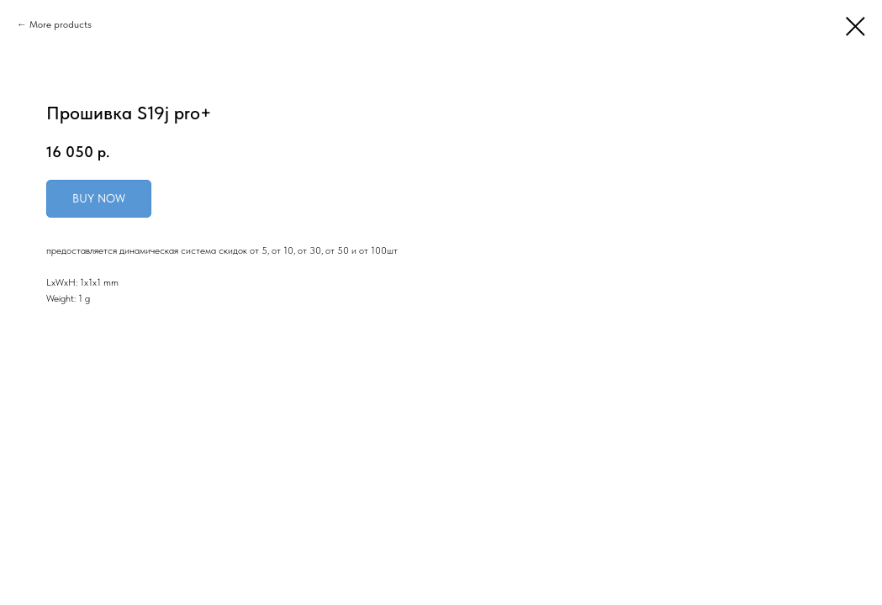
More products (60, 24)
